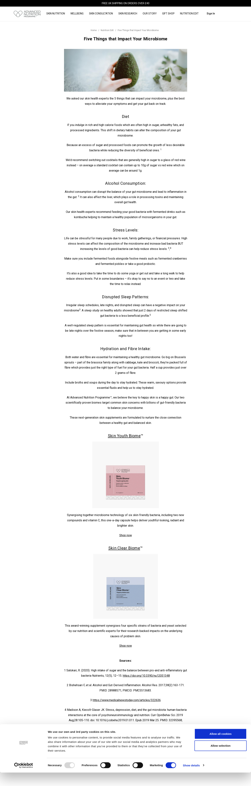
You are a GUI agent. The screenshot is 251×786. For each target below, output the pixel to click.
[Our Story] (149, 13)
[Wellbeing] (77, 13)
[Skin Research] (128, 13)
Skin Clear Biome (124, 548)
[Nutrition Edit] (189, 13)
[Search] (221, 14)
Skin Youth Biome (124, 436)
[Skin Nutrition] (56, 13)
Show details (191, 778)
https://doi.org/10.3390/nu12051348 (146, 675)
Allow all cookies (221, 747)
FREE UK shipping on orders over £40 (125, 3)
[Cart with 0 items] (231, 13)
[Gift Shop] (168, 13)
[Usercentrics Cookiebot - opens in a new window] (24, 779)
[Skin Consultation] (101, 13)
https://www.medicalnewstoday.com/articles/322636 (127, 700)
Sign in (211, 13)
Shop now (125, 535)
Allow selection (220, 759)
